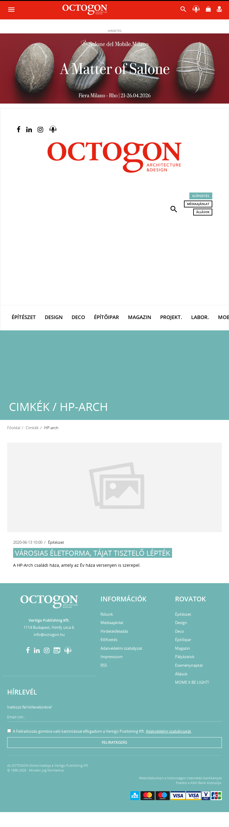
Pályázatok (184, 656)
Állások (202, 212)
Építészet (24, 317)
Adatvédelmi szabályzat (121, 648)
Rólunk (106, 614)
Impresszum (111, 656)
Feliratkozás (114, 742)
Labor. (200, 317)
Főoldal (13, 427)
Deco (78, 317)
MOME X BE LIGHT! (192, 682)
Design (54, 317)
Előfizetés (200, 196)
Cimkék (32, 427)
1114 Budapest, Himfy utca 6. (49, 627)
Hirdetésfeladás (114, 631)
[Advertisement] (114, 260)
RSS (103, 665)
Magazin (139, 317)
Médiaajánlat (198, 204)
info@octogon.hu (49, 634)
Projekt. (171, 317)
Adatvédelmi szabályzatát (168, 731)
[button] (173, 208)
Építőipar (106, 317)
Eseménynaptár (189, 665)
